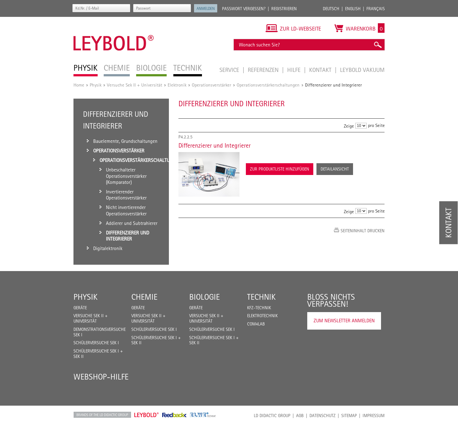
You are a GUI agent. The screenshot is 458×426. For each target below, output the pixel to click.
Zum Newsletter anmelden (344, 321)
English (353, 8)
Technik (261, 297)
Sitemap (349, 415)
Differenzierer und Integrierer (214, 145)
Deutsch (331, 8)
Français (375, 8)
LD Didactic (102, 415)
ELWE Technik (203, 415)
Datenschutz (322, 415)
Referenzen (264, 69)
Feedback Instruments (174, 415)
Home (78, 84)
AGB (300, 415)
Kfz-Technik (259, 307)
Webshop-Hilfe (100, 376)
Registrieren (284, 8)
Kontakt (321, 69)
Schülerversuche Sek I (96, 342)
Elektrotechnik (262, 315)
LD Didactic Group (272, 415)
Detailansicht (335, 168)
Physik (95, 84)
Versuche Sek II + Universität (134, 84)
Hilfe (294, 69)
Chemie (144, 297)
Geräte (80, 307)
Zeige (349, 126)
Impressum (374, 415)
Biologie (204, 297)
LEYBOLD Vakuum (362, 69)
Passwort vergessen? (244, 8)
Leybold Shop (146, 415)
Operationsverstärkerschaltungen (268, 84)
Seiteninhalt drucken (363, 230)
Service (230, 69)
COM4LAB (256, 323)
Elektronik (177, 84)
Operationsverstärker (211, 84)
